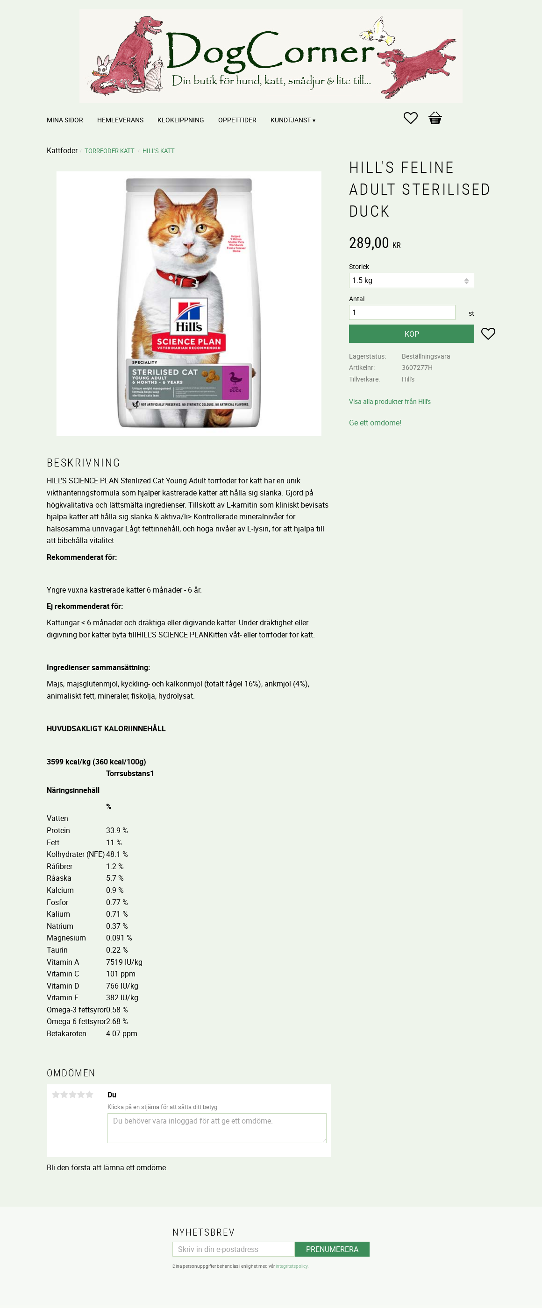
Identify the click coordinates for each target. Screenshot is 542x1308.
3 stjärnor (72, 1094)
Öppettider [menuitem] (237, 119)
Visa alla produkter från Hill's (390, 401)
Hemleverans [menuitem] (120, 119)
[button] (415, 118)
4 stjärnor (81, 1094)
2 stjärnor (64, 1094)
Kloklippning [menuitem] (180, 119)
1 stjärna (55, 1094)
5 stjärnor (89, 1094)
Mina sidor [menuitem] (65, 119)
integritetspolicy (291, 1266)
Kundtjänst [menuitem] (291, 119)
